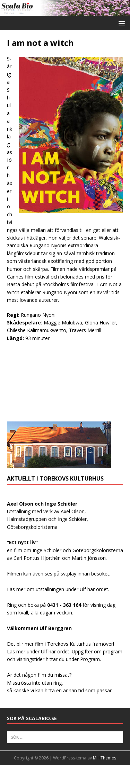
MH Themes (104, 758)
